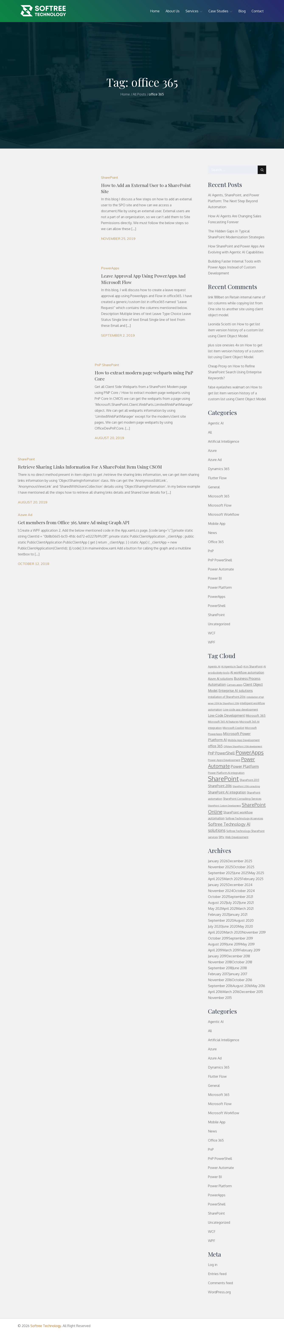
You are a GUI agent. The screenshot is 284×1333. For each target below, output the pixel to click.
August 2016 (242, 986)
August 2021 (217, 902)
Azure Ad (25, 515)
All (210, 432)
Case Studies (220, 11)
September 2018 (220, 968)
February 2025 (252, 879)
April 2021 (229, 908)
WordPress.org (219, 1292)
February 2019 (249, 950)
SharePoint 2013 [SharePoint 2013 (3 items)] (249, 780)
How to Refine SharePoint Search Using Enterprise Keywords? (235, 372)
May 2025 (256, 873)
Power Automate (221, 569)
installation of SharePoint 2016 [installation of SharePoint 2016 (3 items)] (227, 696)
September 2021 (240, 897)
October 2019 (218, 938)
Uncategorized (219, 624)
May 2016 (258, 986)
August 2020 (244, 920)
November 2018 (220, 962)
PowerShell (216, 606)
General (214, 487)
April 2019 (215, 950)
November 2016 (220, 980)
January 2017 (238, 974)
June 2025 (241, 873)
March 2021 (244, 908)
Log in (212, 1265)
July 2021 (232, 902)
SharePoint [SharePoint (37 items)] (223, 778)
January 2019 (217, 956)
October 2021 (218, 897)
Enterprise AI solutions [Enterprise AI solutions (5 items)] (235, 690)
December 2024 (240, 885)
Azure (212, 450)
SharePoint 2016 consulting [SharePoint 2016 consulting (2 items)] (246, 786)
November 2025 (220, 867)
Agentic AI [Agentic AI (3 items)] (214, 666)
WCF (211, 633)
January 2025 (218, 885)
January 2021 (238, 914)
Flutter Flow (217, 478)
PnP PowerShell (220, 560)
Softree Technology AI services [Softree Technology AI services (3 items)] (244, 818)
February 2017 (218, 974)
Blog (242, 11)
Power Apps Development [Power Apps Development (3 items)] (224, 760)
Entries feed (217, 1274)
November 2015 (220, 998)
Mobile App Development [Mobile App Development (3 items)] (244, 740)
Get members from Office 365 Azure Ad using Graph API (73, 522)
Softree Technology (45, 1326)
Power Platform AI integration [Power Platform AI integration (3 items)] (226, 772)
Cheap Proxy (217, 366)
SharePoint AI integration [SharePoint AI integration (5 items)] (227, 792)
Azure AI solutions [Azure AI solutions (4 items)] (220, 678)
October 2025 (243, 867)
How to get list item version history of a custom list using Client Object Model (235, 330)
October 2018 (242, 962)
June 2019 (233, 944)
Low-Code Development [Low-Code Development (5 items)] (226, 715)
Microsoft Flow (220, 505)
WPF (211, 642)
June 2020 (230, 926)
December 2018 (238, 956)
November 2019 (254, 932)
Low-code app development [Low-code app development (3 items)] (240, 709)
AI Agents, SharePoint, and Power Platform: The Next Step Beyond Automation (233, 201)
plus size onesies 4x (223, 345)
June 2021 (246, 902)
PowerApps (110, 268)
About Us (173, 11)
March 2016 (230, 992)
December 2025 (240, 861)
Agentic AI (216, 423)
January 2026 (218, 861)
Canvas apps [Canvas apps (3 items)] (234, 684)
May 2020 (245, 926)
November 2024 (220, 891)
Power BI (215, 578)
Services (194, 11)
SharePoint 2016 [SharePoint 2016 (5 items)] (220, 786)
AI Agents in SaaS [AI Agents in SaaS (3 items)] (231, 666)
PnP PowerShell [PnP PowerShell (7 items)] (221, 753)
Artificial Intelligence (223, 441)
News (212, 533)
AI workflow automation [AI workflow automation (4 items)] (247, 672)
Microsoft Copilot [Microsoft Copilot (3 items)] (233, 727)
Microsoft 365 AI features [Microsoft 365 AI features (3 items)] (223, 721)
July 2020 (215, 926)
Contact (258, 11)
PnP (98, 365)
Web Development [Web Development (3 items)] (236, 837)
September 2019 (240, 938)
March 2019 (230, 950)
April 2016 (215, 992)
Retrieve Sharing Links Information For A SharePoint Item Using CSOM (90, 467)
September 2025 (221, 873)
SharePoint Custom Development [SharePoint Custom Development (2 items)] (224, 805)
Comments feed (220, 1283)
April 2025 (216, 879)
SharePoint (109, 177)
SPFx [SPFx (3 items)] (221, 837)
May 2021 (215, 908)
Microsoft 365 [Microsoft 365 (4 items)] (256, 715)
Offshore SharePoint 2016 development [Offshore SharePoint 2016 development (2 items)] (243, 746)
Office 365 (216, 542)
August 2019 (217, 944)
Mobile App (216, 523)
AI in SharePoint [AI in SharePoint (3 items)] (253, 666)
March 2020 (233, 932)
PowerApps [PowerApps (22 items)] (250, 752)
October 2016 (242, 980)
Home (155, 11)
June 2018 (240, 968)
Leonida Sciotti (219, 324)
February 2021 (218, 914)
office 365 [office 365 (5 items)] (215, 746)
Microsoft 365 (218, 496)
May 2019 (248, 944)
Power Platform (220, 587)
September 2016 (220, 986)
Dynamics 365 (218, 469)
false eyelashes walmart (226, 387)
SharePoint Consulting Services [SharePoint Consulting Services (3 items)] (242, 798)
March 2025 (233, 879)
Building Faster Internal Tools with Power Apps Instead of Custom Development (234, 267)
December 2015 (251, 992)
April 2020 (216, 932)
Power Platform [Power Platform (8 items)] (245, 766)
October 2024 (244, 891)
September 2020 (221, 920)
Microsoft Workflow (223, 514)
